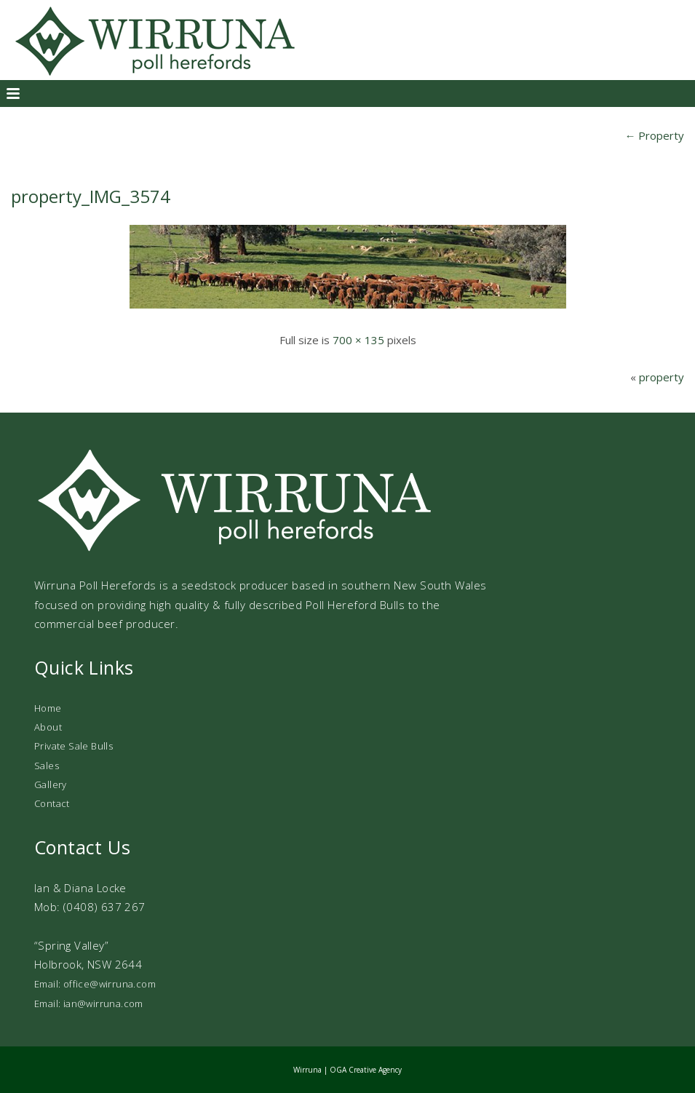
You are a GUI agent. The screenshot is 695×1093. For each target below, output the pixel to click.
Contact (52, 803)
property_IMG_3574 (90, 196)
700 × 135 (358, 340)
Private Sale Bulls (73, 745)
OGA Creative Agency (366, 1070)
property (661, 377)
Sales (46, 765)
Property (654, 135)
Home (48, 708)
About (48, 727)
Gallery (50, 784)
